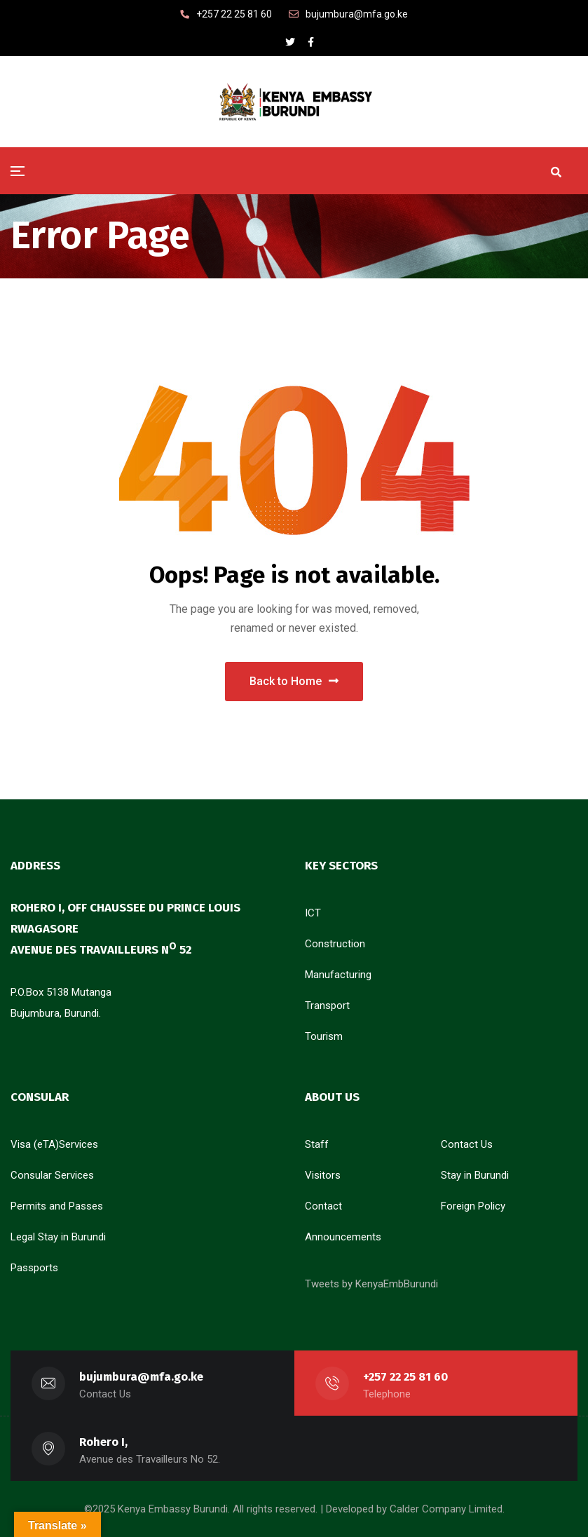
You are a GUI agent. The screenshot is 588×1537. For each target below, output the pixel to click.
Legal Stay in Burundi (58, 1237)
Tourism (324, 1036)
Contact (323, 1206)
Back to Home (294, 681)
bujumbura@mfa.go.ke (141, 1376)
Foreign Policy (473, 1206)
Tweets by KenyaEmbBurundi (371, 1284)
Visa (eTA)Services (54, 1144)
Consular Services (52, 1175)
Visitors (323, 1175)
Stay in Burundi (475, 1175)
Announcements (343, 1237)
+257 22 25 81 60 (405, 1376)
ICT (313, 913)
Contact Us (467, 1144)
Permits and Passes (57, 1206)
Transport (327, 1005)
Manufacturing (338, 974)
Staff (317, 1144)
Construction (335, 943)
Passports (34, 1267)
